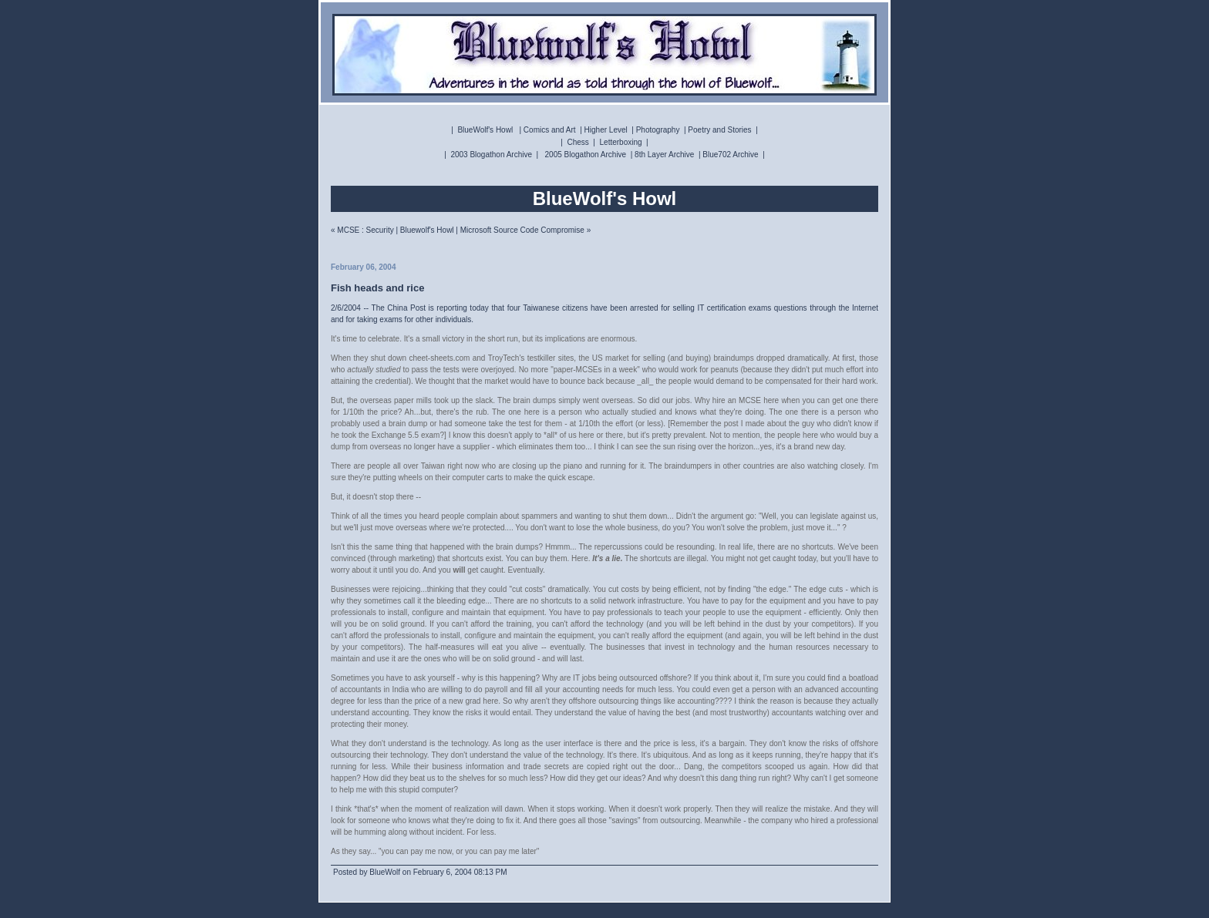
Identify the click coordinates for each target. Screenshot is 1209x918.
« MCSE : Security (362, 230)
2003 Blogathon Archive (491, 154)
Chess (577, 142)
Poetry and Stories (719, 130)
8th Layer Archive (664, 154)
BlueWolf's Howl (485, 130)
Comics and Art (550, 130)
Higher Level (606, 130)
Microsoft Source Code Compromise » (525, 230)
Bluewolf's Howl (427, 230)
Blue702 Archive (730, 154)
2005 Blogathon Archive (586, 154)
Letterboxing (621, 142)
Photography (658, 130)
